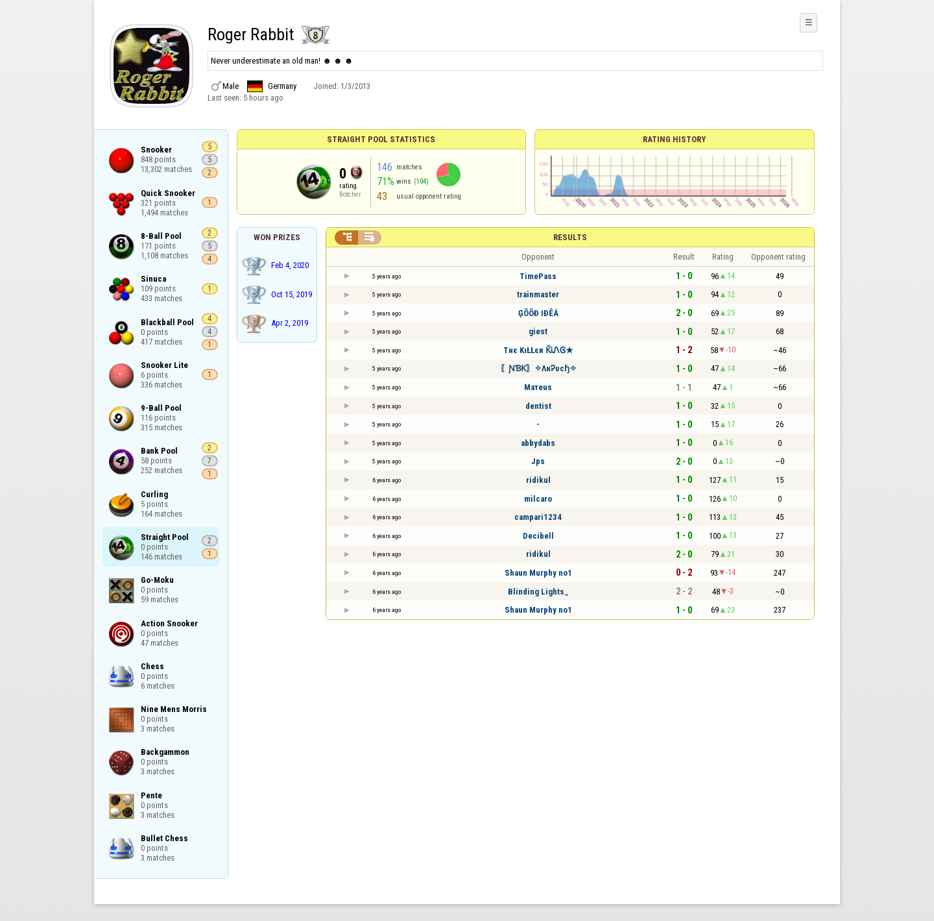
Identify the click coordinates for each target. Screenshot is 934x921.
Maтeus (538, 387)
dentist (538, 406)
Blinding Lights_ (538, 591)
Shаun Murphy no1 (538, 573)
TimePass (538, 276)
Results (570, 237)
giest (538, 331)
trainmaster (538, 294)
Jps (538, 461)
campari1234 (538, 517)
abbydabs (538, 443)
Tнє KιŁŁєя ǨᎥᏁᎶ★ (538, 350)
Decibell (538, 536)
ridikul (538, 480)
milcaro (538, 499)
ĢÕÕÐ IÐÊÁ (538, 313)
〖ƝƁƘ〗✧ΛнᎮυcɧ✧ (538, 368)
